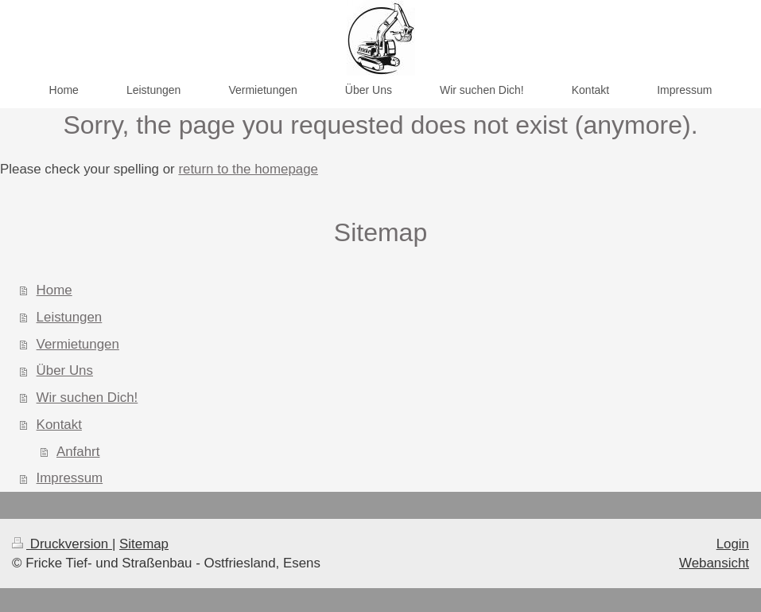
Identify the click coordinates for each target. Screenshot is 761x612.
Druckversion (62, 544)
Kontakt (59, 424)
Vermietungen (78, 344)
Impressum (70, 477)
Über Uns (65, 370)
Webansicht (714, 563)
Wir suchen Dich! (87, 397)
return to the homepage (248, 169)
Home (54, 290)
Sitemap (144, 544)
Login (732, 544)
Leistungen (70, 317)
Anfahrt (77, 451)
